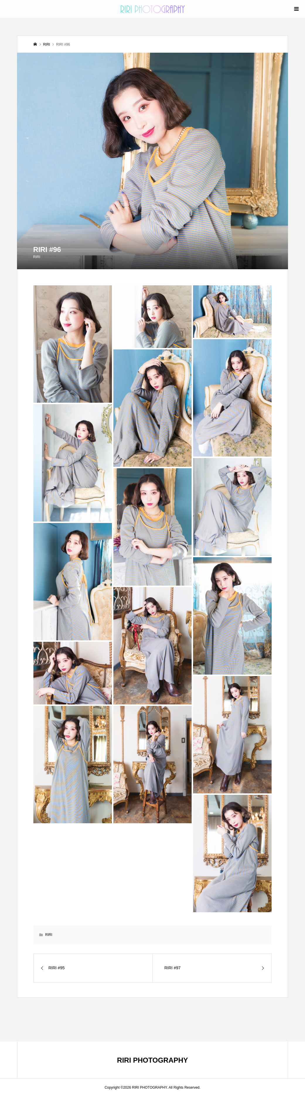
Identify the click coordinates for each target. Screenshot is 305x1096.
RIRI (36, 257)
